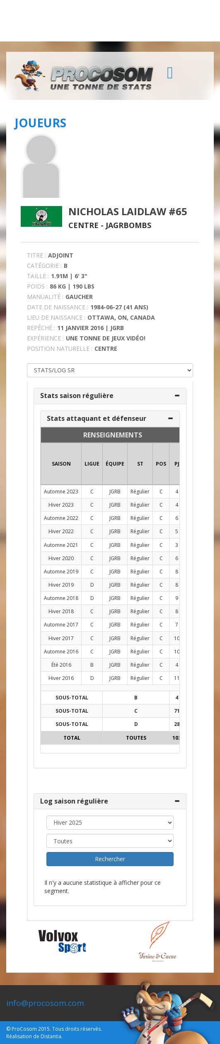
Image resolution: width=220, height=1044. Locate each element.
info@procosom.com (45, 1003)
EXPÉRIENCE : (45, 338)
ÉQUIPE (115, 463)
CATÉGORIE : (44, 265)
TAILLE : (38, 276)
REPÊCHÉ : (41, 328)
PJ (176, 463)
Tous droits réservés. (77, 1028)
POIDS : (37, 286)
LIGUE (92, 463)
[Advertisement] (110, 20)
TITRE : (36, 255)
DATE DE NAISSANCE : (57, 307)
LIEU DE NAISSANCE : (56, 317)
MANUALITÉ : (45, 297)
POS (161, 463)
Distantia (51, 1036)
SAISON (61, 463)
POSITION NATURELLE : (59, 348)
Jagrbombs (128, 225)
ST (140, 463)
